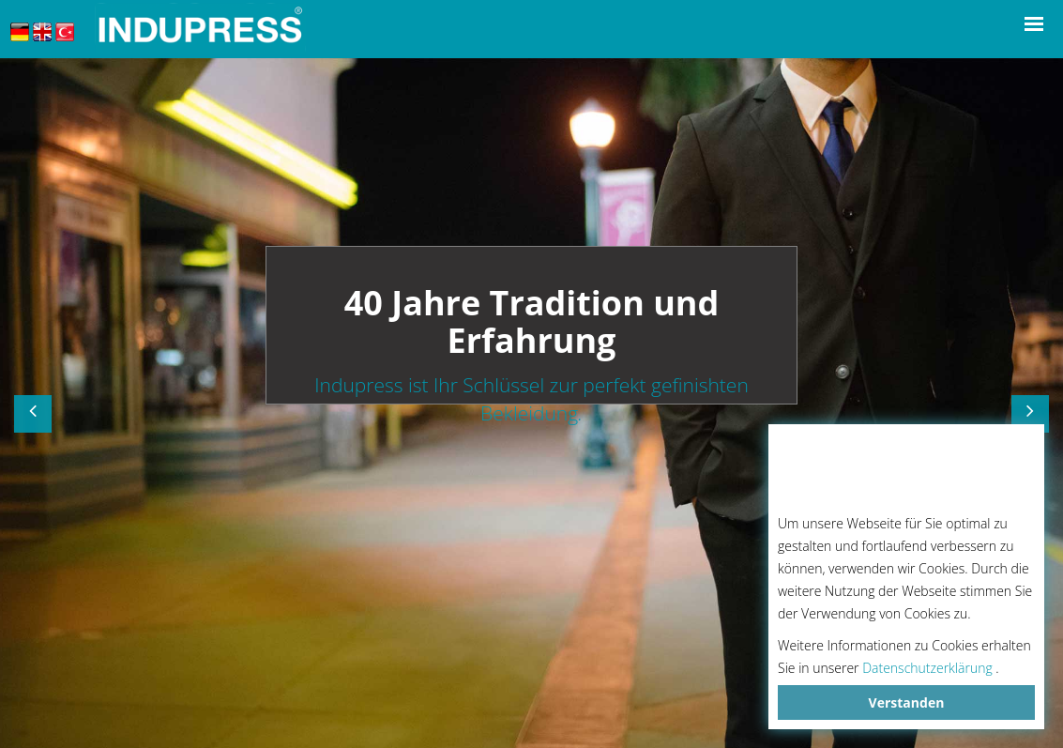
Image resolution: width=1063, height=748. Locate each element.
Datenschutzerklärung (927, 668)
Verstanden (907, 702)
